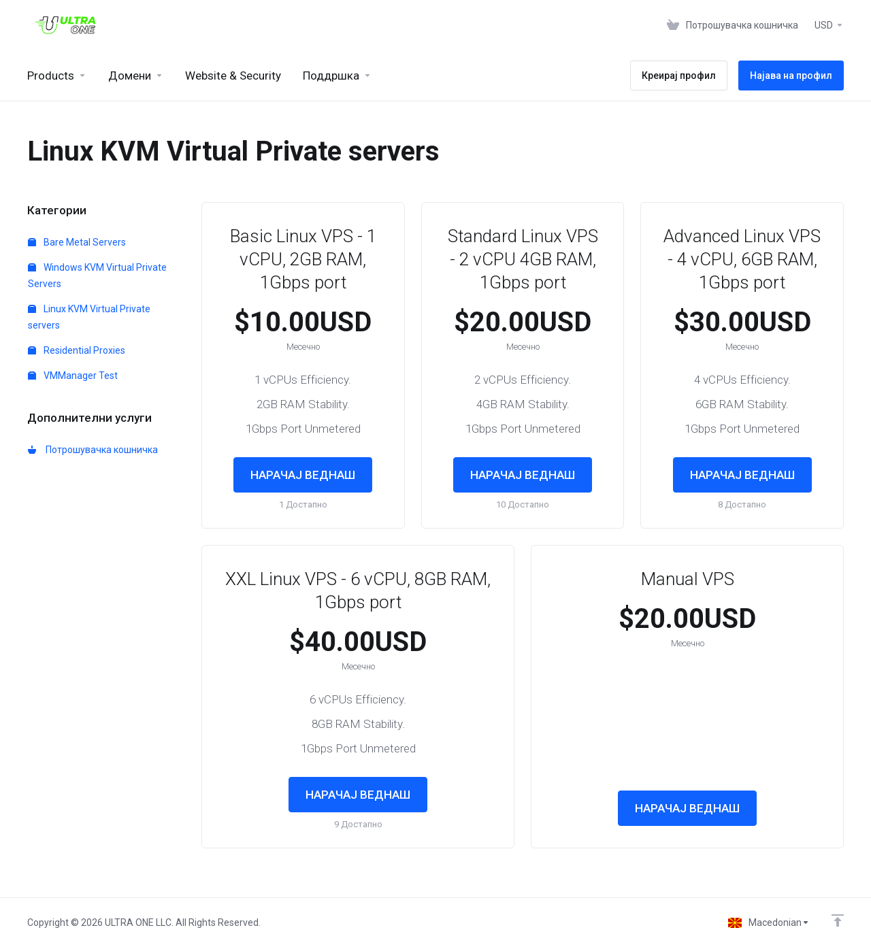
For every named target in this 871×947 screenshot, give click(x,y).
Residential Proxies (76, 350)
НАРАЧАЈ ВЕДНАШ (302, 475)
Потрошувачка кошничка (93, 449)
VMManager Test (73, 375)
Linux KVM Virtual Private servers (89, 317)
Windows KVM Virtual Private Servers (97, 275)
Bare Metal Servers (77, 242)
